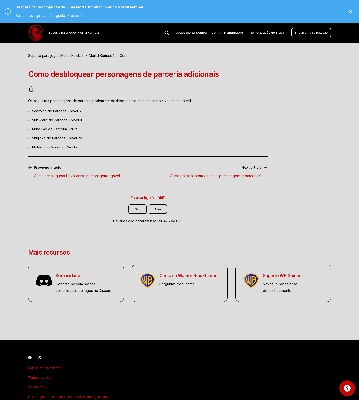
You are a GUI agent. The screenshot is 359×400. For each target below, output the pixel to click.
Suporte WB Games (282, 275)
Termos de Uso (39, 377)
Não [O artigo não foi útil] (158, 209)
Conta (215, 32)
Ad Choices (36, 387)
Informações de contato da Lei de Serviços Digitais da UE (69, 397)
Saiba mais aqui (28, 15)
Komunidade (233, 32)
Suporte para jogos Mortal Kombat (55, 55)
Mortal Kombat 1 (101, 55)
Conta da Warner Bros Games (188, 275)
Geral (124, 55)
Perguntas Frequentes (68, 15)
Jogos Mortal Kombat (191, 32)
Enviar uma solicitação (311, 32)
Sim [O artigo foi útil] (137, 209)
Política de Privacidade (44, 368)
